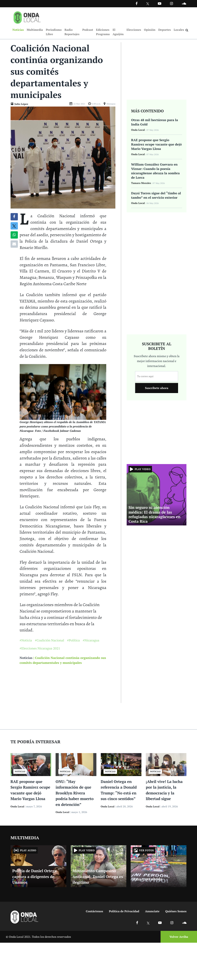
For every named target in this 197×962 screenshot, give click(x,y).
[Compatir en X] (14, 226)
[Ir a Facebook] (137, 923)
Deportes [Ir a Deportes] (164, 30)
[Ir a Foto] (63, 158)
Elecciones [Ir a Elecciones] (133, 30)
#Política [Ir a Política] (73, 640)
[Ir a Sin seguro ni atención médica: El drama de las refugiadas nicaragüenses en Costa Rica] (156, 495)
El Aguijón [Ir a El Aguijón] (118, 32)
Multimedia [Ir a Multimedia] (35, 30)
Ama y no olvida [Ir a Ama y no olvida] (147, 879)
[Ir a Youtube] (159, 3)
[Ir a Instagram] (171, 3)
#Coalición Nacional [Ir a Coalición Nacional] (49, 640)
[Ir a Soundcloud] (184, 923)
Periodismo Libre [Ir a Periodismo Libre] (53, 32)
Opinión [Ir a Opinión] (149, 30)
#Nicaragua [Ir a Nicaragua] (91, 640)
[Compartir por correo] (14, 244)
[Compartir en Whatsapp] (14, 235)
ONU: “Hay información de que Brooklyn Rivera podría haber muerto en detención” (74, 793)
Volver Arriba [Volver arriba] (178, 937)
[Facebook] (137, 3)
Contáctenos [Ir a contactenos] (94, 912)
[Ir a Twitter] (147, 3)
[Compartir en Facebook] (14, 217)
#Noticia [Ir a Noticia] (26, 640)
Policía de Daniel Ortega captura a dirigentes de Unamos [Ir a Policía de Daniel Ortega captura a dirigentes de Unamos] (34, 877)
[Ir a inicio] (27, 17)
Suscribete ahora (156, 388)
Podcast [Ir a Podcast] (87, 30)
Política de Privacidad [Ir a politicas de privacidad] (124, 912)
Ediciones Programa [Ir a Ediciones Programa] (103, 32)
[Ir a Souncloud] (184, 3)
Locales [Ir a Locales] (179, 30)
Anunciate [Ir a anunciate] (152, 912)
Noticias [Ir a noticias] (26, 658)
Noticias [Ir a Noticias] (18, 30)
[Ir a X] (148, 923)
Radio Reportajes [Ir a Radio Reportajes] (72, 32)
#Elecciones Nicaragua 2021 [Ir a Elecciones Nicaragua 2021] (40, 648)
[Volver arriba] (178, 937)
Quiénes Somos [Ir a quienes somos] (175, 912)
